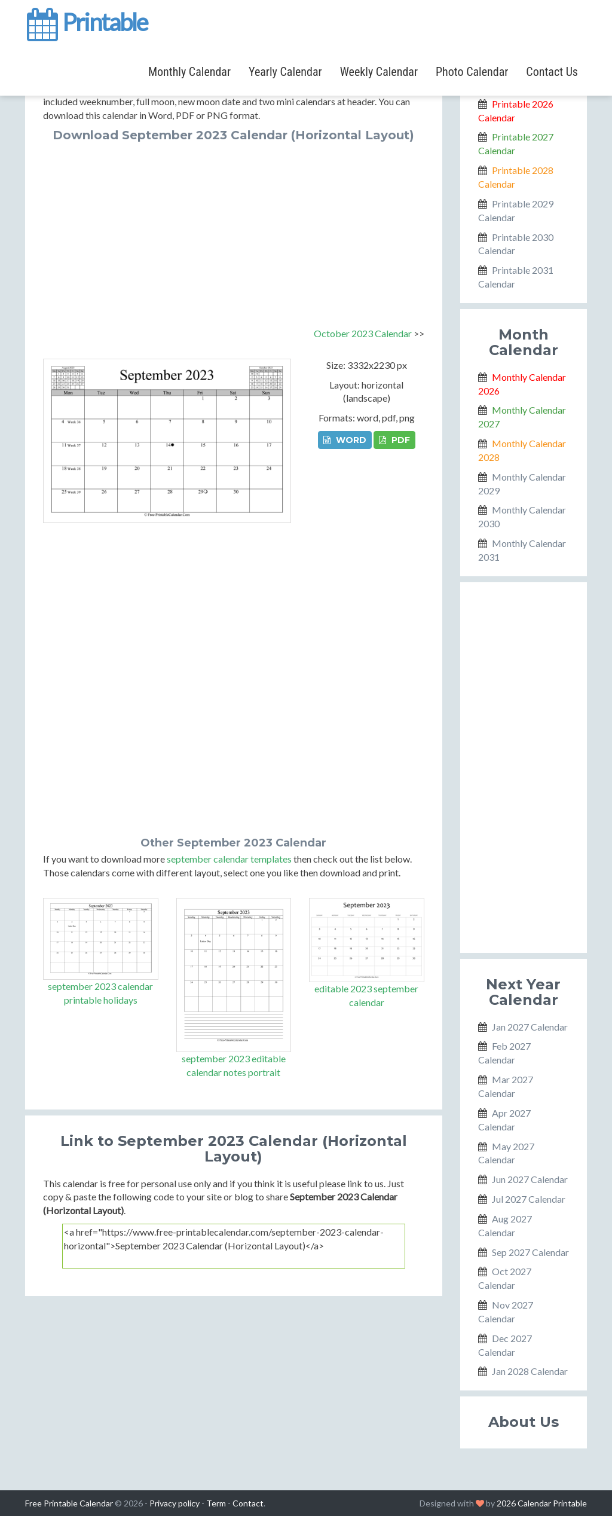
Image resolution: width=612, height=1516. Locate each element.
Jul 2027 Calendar (528, 1199)
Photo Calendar (472, 72)
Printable (86, 20)
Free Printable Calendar (69, 1503)
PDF (394, 440)
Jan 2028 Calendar (530, 1371)
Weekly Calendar (379, 72)
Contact (248, 1503)
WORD (344, 440)
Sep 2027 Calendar (530, 1252)
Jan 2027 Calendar (530, 1026)
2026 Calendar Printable (542, 1503)
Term (216, 1503)
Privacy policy (174, 1503)
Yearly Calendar (285, 72)
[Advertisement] (233, 231)
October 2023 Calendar (363, 333)
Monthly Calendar (189, 72)
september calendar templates (229, 858)
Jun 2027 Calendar (530, 1179)
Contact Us (552, 72)
